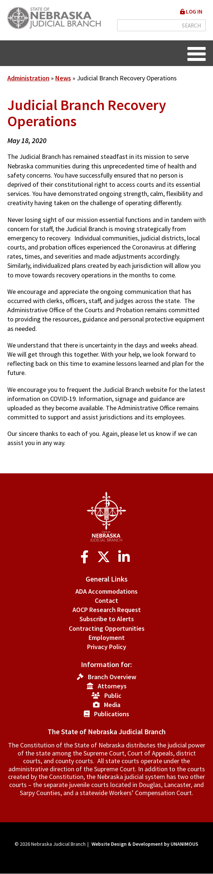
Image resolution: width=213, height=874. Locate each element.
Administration (28, 78)
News (63, 78)
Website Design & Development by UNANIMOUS (144, 844)
